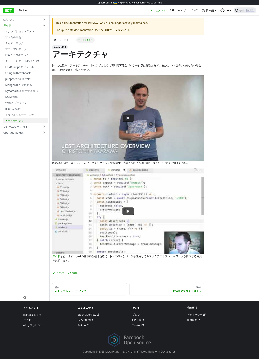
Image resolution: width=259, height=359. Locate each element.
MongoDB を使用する (18, 85)
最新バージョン (113, 30)
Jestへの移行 (12, 109)
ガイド (7, 25)
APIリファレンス (33, 325)
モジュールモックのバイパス (22, 61)
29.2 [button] (21, 10)
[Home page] (55, 40)
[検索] (245, 10)
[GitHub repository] (222, 10)
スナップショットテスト (19, 31)
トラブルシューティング (19, 115)
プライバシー (196, 314)
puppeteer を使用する (18, 79)
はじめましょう (32, 314)
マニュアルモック (15, 49)
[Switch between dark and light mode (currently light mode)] (229, 10)
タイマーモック (14, 43)
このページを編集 (64, 273)
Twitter (83, 325)
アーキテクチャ (14, 120)
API (172, 10)
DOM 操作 (11, 97)
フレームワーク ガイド (16, 126)
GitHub (138, 320)
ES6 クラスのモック (17, 55)
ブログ (194, 10)
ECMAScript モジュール (19, 67)
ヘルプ (182, 10)
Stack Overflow (88, 314)
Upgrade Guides (13, 132)
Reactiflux (85, 320)
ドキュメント (158, 10)
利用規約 (193, 320)
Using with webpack (18, 73)
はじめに (8, 19)
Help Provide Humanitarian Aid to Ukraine (140, 2)
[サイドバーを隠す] (25, 297)
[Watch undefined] (128, 118)
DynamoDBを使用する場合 (21, 91)
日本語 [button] (208, 10)
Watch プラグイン (16, 103)
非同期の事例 (13, 37)
